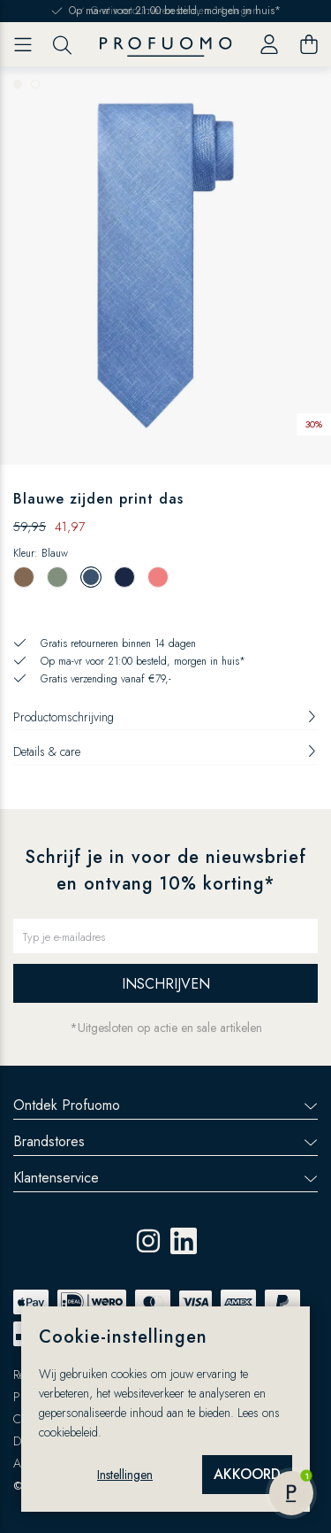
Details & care (165, 751)
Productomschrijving (165, 717)
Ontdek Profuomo (165, 1105)
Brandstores (165, 1141)
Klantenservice (165, 1177)
